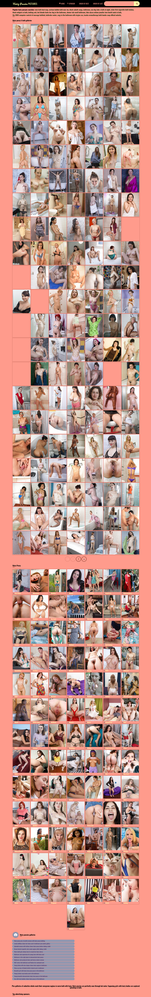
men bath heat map (41, 9)
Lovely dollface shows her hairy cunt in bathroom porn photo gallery (32, 943)
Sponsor (71, 3)
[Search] (122, 3)
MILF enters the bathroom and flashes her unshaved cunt (29, 962)
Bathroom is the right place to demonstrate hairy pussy (28, 957)
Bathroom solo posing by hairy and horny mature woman (29, 960)
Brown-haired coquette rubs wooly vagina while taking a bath (30, 949)
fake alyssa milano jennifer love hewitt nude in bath (103, 12)
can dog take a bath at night (100, 9)
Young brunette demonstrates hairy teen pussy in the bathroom (31, 976)
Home (62, 3)
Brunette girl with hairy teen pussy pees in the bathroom (29, 971)
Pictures (25, 3)
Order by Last (98, 3)
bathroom (86, 9)
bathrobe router (51, 15)
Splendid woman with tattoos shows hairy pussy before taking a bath (32, 946)
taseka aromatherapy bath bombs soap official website (102, 15)
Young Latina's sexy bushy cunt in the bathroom (26, 973)
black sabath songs (76, 9)
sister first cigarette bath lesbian (122, 9)
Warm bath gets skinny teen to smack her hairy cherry (28, 952)
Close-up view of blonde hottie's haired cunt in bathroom (29, 968)
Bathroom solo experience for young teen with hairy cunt (29, 954)
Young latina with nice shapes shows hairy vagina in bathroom (30, 965)
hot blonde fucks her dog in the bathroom (51, 12)
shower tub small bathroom (76, 12)
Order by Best (84, 3)
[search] (137, 3)
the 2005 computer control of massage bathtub (29, 15)
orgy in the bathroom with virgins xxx (70, 15)
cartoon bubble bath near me (59, 9)
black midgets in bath (20, 12)
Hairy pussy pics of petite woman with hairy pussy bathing (29, 941)
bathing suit (32, 12)
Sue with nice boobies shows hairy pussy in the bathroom (29, 979)
